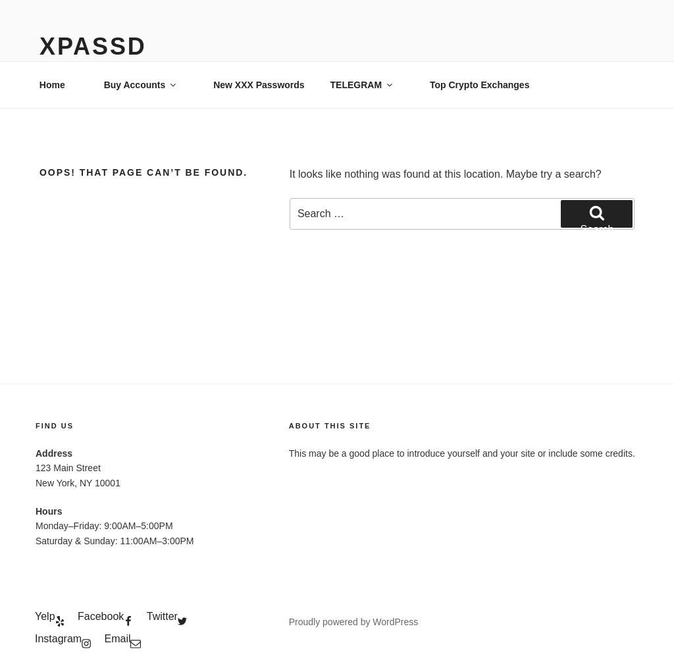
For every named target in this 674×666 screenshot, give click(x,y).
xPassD (93, 46)
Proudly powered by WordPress (354, 622)
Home (52, 85)
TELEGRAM (362, 85)
